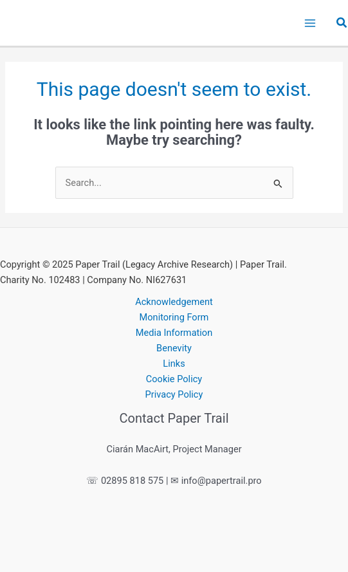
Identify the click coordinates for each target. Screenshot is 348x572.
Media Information (174, 332)
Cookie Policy (174, 379)
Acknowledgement (174, 302)
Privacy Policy (174, 394)
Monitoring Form (174, 317)
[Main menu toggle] (310, 23)
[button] (342, 23)
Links (174, 363)
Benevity (174, 348)
